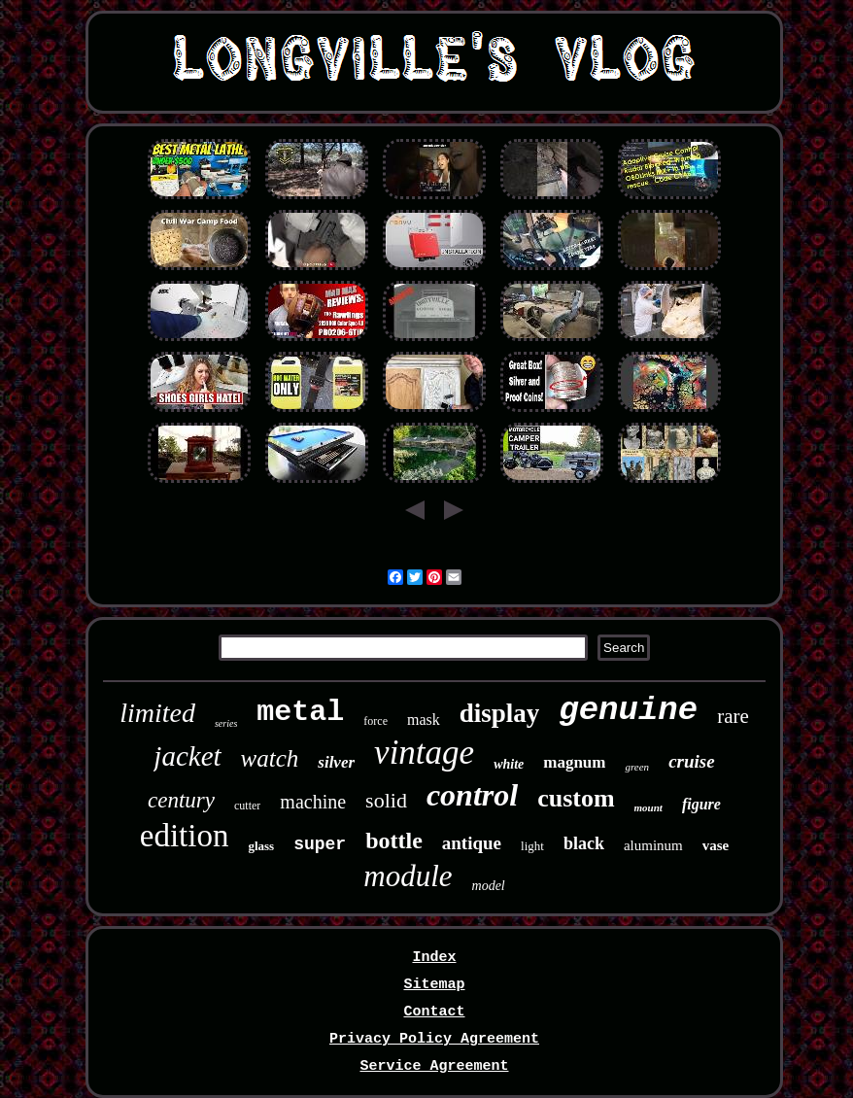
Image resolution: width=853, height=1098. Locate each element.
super (319, 844)
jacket (187, 756)
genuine (628, 710)
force (375, 721)
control (472, 794)
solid (386, 800)
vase (716, 845)
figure (701, 804)
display (500, 713)
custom (575, 798)
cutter (247, 805)
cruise (691, 761)
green (637, 766)
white (509, 764)
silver (336, 762)
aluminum (653, 845)
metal (300, 712)
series (226, 723)
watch (270, 758)
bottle (394, 840)
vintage (424, 753)
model (488, 885)
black (583, 843)
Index (434, 957)
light (532, 846)
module (407, 876)
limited (157, 713)
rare (733, 716)
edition (184, 835)
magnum (574, 762)
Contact (433, 1012)
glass (261, 846)
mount (648, 807)
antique (471, 843)
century (181, 800)
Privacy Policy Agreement (434, 1039)
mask (423, 719)
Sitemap (433, 985)
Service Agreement (433, 1066)
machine (313, 801)
